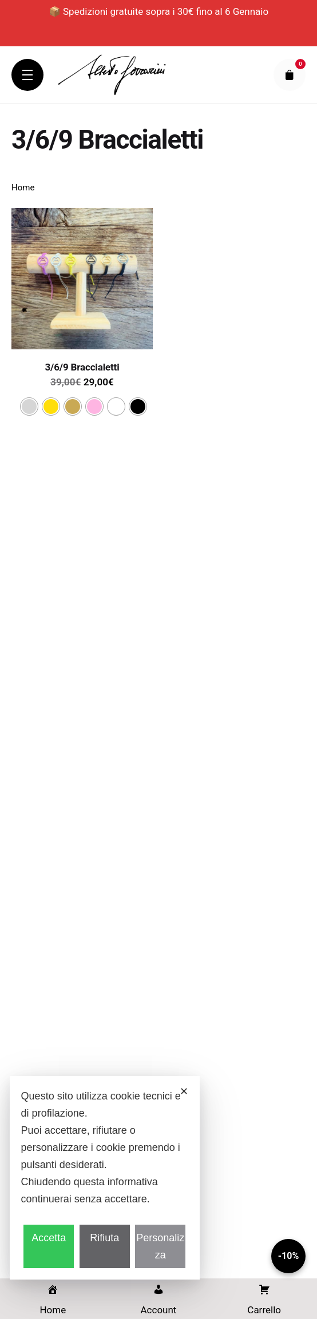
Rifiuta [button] (104, 1238)
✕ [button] (184, 1091)
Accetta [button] (48, 1238)
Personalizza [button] (160, 1246)
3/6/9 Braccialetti (82, 367)
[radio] (29, 406)
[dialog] (105, 1178)
